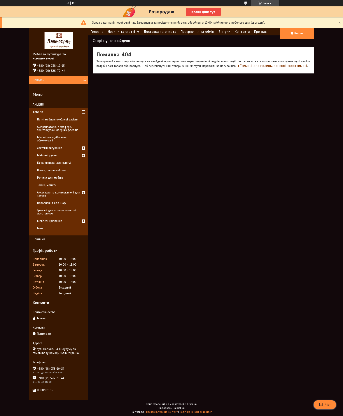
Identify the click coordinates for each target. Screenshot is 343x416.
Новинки (39, 239)
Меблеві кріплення (49, 221)
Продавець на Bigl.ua (172, 407)
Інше (40, 228)
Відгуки (224, 32)
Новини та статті (121, 32)
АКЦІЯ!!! (38, 104)
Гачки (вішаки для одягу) (54, 163)
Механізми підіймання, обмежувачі (52, 139)
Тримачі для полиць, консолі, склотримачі (273, 66)
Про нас (260, 32)
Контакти (242, 32)
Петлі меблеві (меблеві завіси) (57, 119)
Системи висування (49, 148)
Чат (325, 405)
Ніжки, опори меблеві (51, 170)
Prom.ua (192, 404)
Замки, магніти (46, 185)
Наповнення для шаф (51, 203)
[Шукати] (84, 80)
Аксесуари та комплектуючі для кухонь (58, 194)
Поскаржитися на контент (162, 411)
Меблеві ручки (47, 155)
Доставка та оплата (160, 32)
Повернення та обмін (197, 32)
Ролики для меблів (50, 177)
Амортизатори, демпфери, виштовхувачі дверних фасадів (57, 128)
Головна (97, 32)
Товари (38, 112)
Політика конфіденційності (196, 411)
